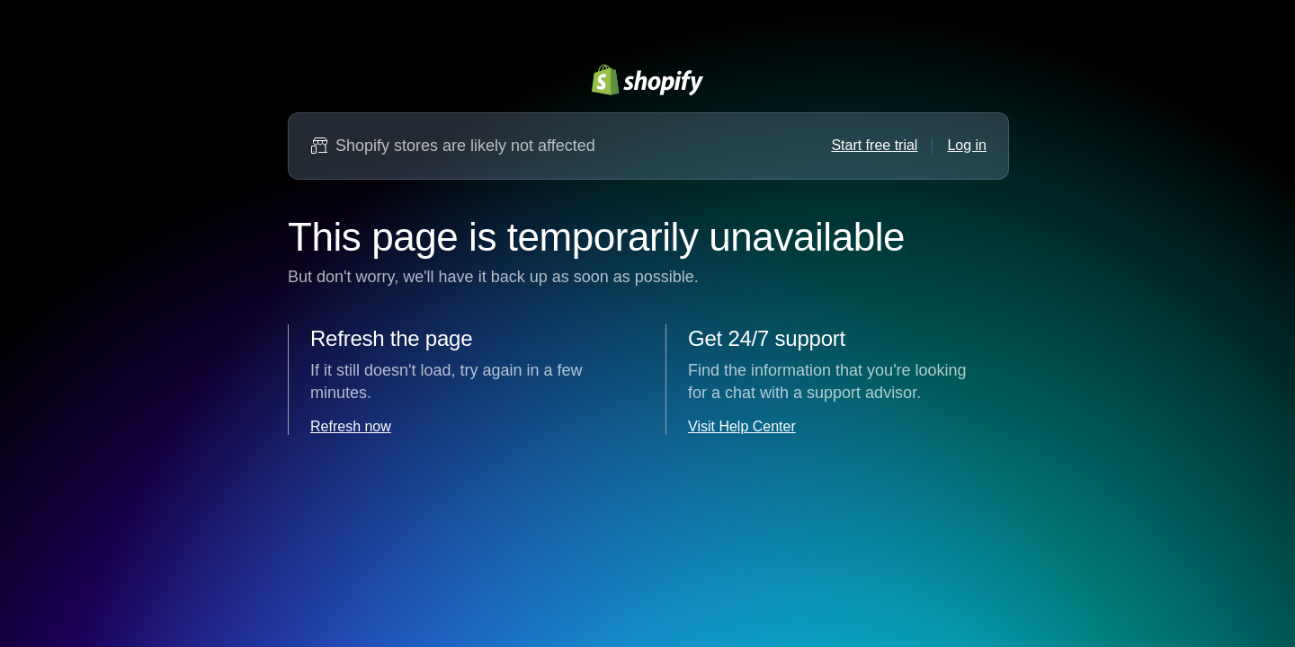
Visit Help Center (742, 426)
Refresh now (350, 426)
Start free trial (874, 145)
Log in (967, 145)
